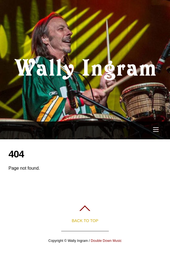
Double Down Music (106, 241)
